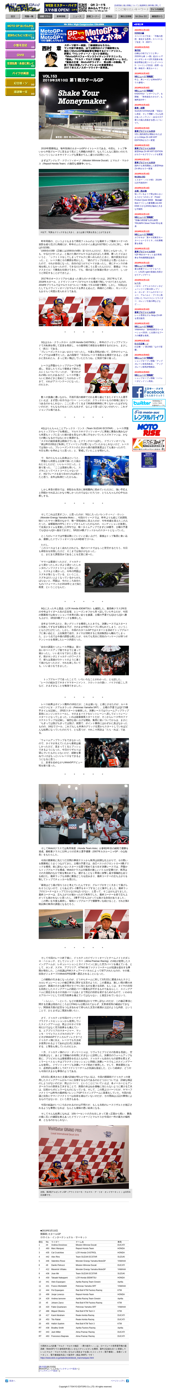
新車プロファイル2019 (145, 131)
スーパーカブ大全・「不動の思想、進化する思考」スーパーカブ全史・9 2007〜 (149, 39)
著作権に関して (154, 5)
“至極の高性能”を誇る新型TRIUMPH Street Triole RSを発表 (148, 223)
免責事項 (143, 5)
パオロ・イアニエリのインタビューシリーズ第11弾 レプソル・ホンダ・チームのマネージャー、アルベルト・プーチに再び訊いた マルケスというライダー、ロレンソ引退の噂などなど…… (149, 295)
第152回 (43, 1367)
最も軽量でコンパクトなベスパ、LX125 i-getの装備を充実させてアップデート (149, 272)
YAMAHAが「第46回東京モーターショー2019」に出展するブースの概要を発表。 (149, 332)
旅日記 (138, 50)
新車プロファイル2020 (145, 251)
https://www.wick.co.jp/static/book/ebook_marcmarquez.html (67, 1358)
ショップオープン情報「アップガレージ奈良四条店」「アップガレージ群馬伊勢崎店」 (149, 364)
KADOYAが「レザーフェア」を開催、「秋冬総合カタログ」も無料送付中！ (149, 97)
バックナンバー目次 (68, 1369)
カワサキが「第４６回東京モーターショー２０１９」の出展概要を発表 (149, 240)
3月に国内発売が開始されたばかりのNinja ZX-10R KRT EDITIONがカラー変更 (148, 137)
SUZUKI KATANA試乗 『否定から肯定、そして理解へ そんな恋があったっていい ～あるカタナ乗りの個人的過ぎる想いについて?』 (149, 117)
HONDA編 (139, 33)
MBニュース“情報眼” (144, 76)
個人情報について (130, 5)
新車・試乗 (140, 108)
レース (138, 283)
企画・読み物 (141, 191)
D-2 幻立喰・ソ (141, 344)
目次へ (12, 1381)
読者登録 (118, 5)
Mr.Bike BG (140, 177)
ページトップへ (118, 1381)
